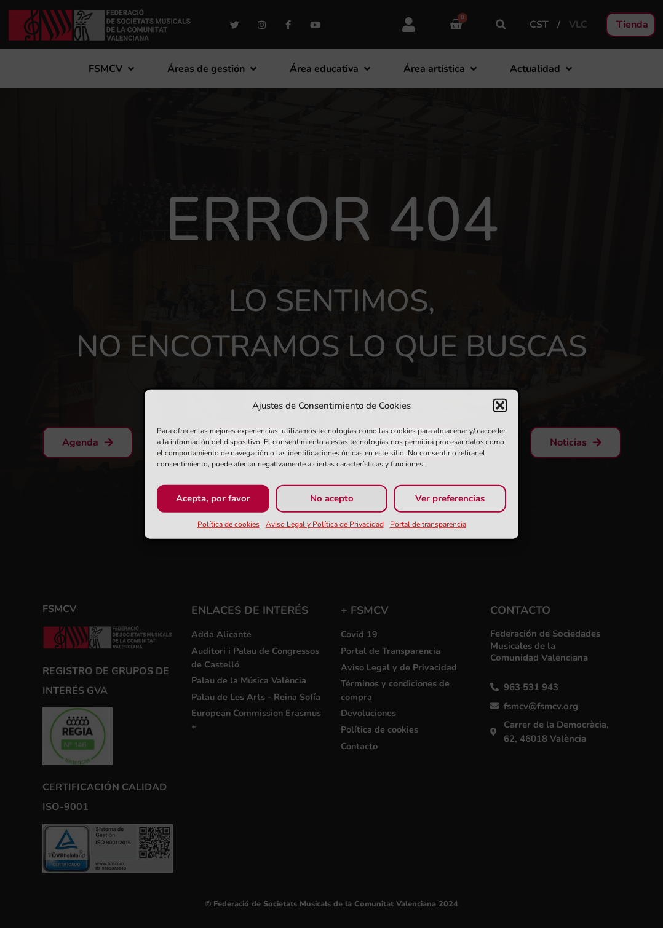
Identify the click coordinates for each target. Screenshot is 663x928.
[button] (500, 405)
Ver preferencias (450, 498)
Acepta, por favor (213, 498)
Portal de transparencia (428, 524)
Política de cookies (228, 524)
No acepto (332, 498)
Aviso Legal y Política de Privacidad (325, 524)
